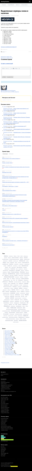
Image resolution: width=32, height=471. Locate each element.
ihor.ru (13, 278)
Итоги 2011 (3, 455)
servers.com (17, 299)
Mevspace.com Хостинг (5, 15)
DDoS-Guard (14, 267)
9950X (18, 256)
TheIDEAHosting (16, 302)
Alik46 (3, 157)
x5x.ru (23, 306)
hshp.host (26, 276)
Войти (2, 375)
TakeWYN (11, 302)
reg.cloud (22, 294)
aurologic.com (15, 260)
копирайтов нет (10, 462)
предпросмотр (10, 77)
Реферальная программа (10, 318)
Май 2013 (2, 452)
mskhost (20, 288)
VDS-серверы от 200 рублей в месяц (9, 205)
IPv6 (16, 280)
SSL (23, 301)
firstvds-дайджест (15, 272)
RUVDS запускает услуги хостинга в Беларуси (11, 158)
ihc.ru (8, 278)
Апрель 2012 (3, 454)
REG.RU (27, 294)
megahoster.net (25, 286)
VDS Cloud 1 (3, 401)
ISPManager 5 (26, 280)
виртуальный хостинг (22, 309)
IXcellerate (24, 281)
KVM (17, 283)
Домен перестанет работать (7, 226)
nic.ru (17, 289)
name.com (5, 289)
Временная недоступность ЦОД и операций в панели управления (15, 218)
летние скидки (10, 315)
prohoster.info (22, 293)
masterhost (14, 286)
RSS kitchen (8, 91)
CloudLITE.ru (16, 264)
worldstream (13, 306)
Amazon (9, 257)
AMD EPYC (21, 257)
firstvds (9, 272)
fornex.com (5, 273)
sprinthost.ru (17, 301)
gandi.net (17, 273)
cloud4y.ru (11, 264)
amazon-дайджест (15, 257)
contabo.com (9, 265)
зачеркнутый (6, 68)
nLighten (22, 289)
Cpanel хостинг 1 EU (4, 398)
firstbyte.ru (27, 270)
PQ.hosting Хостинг (8, 345)
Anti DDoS (26, 257)
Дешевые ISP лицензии (5, 407)
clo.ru (16, 262)
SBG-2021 (22, 296)
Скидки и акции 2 (4, 421)
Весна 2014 (3, 450)
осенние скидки (5, 317)
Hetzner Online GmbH (9, 277)
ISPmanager (20, 280)
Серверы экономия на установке (7, 428)
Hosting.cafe (3, 423)
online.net (27, 289)
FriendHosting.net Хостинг (9, 353)
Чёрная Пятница (22, 320)
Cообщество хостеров (5, 387)
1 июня (3, 209)
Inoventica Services (6, 280)
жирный (3, 68)
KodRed (3, 225)
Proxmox (27, 293)
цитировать (10, 68)
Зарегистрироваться (4, 374)
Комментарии (5, 153)
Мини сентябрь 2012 (4, 453)
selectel (12, 298)
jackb (3, 189)
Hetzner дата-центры (9, 337)
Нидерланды (20, 315)
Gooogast (4, 198)
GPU (3, 275)
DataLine (6, 267)
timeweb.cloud (23, 302)
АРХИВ (12, 91)
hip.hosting (17, 276)
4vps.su (15, 256)
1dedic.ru (6, 256)
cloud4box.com (5, 264)
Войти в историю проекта (5, 388)
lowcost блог (3, 422)
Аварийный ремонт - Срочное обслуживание (22, 132)
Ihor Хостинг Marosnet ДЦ (10, 342)
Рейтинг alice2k (3, 383)
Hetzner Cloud (20, 275)
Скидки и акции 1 (4, 419)
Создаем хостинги (4, 430)
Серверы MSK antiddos (5, 412)
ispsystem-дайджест (17, 281)
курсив (4, 68)
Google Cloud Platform (24, 273)
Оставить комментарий (7, 63)
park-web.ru (27, 291)
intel (11, 280)
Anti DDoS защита (5, 259)
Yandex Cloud (7, 335)
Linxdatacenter (16, 284)
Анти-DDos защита (4, 397)
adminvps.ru (26, 256)
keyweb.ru (5, 283)
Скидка (21, 318)
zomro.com (19, 307)
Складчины (4, 4)
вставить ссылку (15, 68)
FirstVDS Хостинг (8, 334)
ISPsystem (11, 281)
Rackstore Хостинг (8, 344)
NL (19, 289)
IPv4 (14, 280)
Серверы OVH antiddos (5, 410)
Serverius (12, 299)
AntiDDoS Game (26, 259)
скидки (24, 318)
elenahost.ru (20, 268)
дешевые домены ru (19, 312)
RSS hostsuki (3, 91)
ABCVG (21, 256)
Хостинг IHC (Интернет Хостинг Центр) (12, 354)
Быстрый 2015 (3, 449)
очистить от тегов (19, 68)
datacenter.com (25, 265)
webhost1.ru (25, 304)
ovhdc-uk (18, 291)
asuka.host (10, 260)
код (11, 68)
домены (25, 312)
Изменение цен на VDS (6, 172)
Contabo (5, 265)
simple (3, 234)
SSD (21, 301)
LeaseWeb (26, 283)
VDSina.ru (10, 304)
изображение (13, 68)
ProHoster (17, 293)
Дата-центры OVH (8, 330)
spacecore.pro (6, 301)
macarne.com (25, 284)
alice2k (3, 51)
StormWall (27, 301)
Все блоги (4, 356)
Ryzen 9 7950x (17, 296)
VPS (16, 304)
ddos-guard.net (19, 267)
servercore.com (7, 299)
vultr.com (19, 304)
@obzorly (7, 90)
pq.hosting (12, 293)
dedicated (25, 267)
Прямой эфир (6, 151)
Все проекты (3, 381)
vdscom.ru (6, 304)
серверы (17, 318)
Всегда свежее (25, 4)
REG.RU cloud (7, 296)
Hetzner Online (26, 275)
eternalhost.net (5, 270)
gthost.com (7, 275)
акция (24, 307)
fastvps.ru (22, 270)
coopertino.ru (15, 265)
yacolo (8, 307)
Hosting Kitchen (5, 1)
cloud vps (19, 262)
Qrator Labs (12, 294)
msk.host (16, 288)
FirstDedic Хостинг (8, 339)
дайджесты (17, 91)
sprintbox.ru (12, 301)
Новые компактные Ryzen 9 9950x (9, 190)
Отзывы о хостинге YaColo (7, 162)
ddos (10, 267)
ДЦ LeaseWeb (6, 314)
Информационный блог (5, 382)
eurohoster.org (12, 270)
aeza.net (5, 257)
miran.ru (11, 288)
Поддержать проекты (5, 362)
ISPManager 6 (5, 281)
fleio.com (27, 272)
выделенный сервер (25, 310)
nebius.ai (9, 289)
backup (27, 260)
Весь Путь (2, 446)
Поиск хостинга (4, 424)
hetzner (16, 275)
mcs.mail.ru (19, 286)
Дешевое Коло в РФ (4, 411)
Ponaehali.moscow (6, 293)
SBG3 (26, 296)
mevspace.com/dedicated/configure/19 (8, 46)
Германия (6, 312)
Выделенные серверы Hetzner (7, 57)
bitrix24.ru (12, 262)
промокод (27, 317)
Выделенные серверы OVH (6, 56)
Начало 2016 (3, 448)
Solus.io (21, 299)
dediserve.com (7, 268)
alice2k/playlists (12, 90)
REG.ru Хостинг (7, 333)
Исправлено (4, 236)
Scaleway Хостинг (8, 348)
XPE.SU (27, 306)
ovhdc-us (22, 291)
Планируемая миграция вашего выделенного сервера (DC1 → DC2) (15, 182)
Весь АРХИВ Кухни (4, 441)
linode (11, 284)
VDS (27, 302)
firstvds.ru (22, 272)
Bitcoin (8, 262)
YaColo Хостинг (8, 347)
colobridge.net (26, 264)
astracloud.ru (5, 260)
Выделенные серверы (15, 310)
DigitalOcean (13, 268)
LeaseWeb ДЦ (7, 349)
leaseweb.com (6, 284)
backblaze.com (22, 260)
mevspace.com (4, 49)
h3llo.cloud (11, 275)
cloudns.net (21, 264)
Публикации (11, 153)
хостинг (16, 320)
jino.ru (28, 281)
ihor (10, 278)
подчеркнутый (7, 68)
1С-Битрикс (11, 256)
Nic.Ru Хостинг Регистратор (10, 343)
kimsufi (9, 283)
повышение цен (21, 317)
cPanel (19, 265)
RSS (10, 99)
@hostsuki (3, 90)
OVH (3, 291)
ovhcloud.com (13, 291)
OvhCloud (7, 291)
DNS (17, 268)
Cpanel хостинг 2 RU (4, 399)
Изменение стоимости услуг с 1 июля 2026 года (11, 214)
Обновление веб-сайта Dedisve (8, 244)
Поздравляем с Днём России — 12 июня (10, 186)
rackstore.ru (17, 294)
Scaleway (7, 298)
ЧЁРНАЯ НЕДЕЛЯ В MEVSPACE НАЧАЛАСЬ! (21, 129)
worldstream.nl (19, 306)
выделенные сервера (6, 310)
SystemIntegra (6, 302)
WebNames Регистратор (9, 338)
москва (15, 315)
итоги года (5, 315)
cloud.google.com (25, 262)
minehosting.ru (7, 288)
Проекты (18, 4)
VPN (13, 304)
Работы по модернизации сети (19, 126)
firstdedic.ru (5, 272)
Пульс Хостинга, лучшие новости (7, 427)
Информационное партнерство (6, 385)
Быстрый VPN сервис (4, 418)
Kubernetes (13, 283)
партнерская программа (13, 317)
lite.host (20, 284)
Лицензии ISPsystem (9, 340)
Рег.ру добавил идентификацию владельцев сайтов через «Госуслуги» (16, 167)
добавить (4, 77)
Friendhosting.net (11, 273)
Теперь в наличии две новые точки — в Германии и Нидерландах (14, 240)
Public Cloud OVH (6, 294)
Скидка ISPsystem (11, 4)
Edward (3, 193)
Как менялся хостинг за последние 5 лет (8, 391)
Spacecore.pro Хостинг (9, 351)
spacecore (25, 299)
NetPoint (13, 289)
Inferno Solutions (25, 278)
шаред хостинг (15, 321)
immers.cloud (18, 278)
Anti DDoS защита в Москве (14, 259)
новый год (25, 315)
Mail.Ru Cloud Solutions (7, 286)
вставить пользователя (16, 68)
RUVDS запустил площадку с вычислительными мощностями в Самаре (15, 222)
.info (10, 465)
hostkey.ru (21, 276)
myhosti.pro (25, 288)
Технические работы (9, 320)
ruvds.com (12, 296)
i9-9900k (4, 278)
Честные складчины (4, 408)
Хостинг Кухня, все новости (6, 426)
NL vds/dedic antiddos (5, 403)
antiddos (21, 259)
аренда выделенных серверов (11, 309)
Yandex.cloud (13, 307)
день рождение (12, 312)
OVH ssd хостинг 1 (4, 405)
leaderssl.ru (21, 283)
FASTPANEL (18, 270)
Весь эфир (4, 247)
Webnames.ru (7, 306)
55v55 (8, 464)
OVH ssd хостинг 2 (4, 406)
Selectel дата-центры (9, 332)
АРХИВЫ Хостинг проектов (6, 386)
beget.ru (4, 262)
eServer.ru (25, 268)
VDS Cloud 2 (3, 402)
